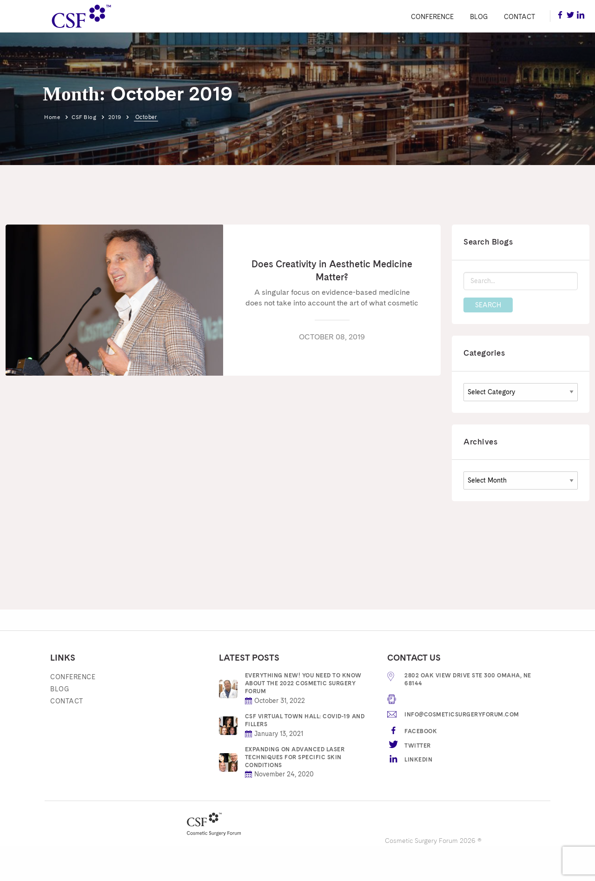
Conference (432, 16)
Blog (479, 16)
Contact (519, 16)
